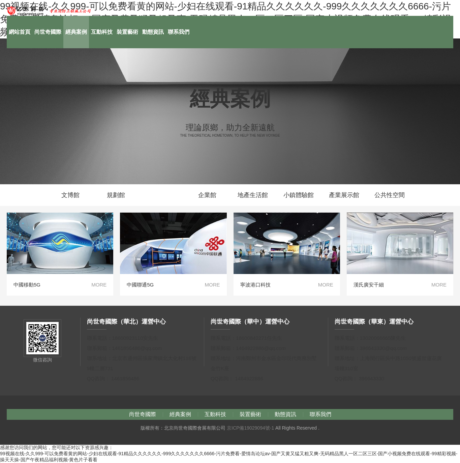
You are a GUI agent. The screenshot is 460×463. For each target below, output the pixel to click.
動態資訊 (153, 40)
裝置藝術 (127, 40)
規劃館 (116, 195)
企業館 (207, 195)
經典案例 (76, 40)
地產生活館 (253, 195)
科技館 (161, 195)
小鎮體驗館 (298, 195)
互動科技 (102, 40)
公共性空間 (389, 195)
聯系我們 (178, 40)
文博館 (70, 195)
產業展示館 (344, 195)
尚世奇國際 (47, 40)
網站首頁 (19, 40)
